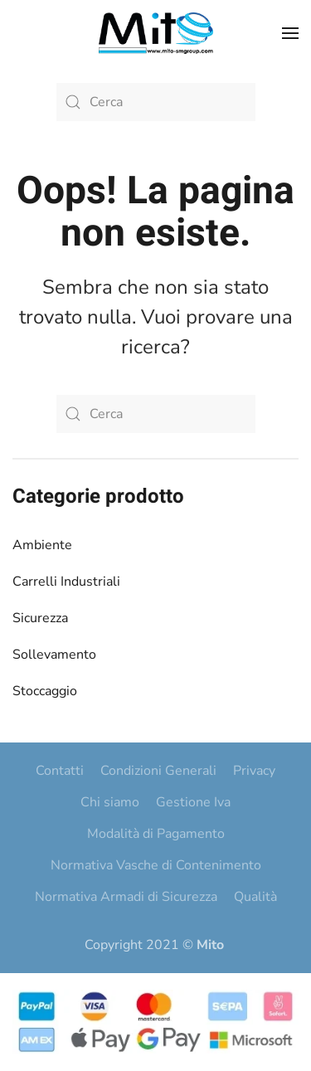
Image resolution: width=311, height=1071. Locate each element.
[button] (290, 33)
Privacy (254, 771)
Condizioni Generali (158, 771)
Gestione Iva (193, 802)
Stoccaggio (44, 691)
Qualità (255, 897)
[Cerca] (155, 102)
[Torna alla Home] (156, 33)
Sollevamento (54, 654)
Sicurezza (40, 618)
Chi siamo (109, 802)
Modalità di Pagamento (156, 834)
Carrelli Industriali (66, 581)
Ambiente (42, 545)
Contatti (60, 771)
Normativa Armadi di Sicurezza (126, 897)
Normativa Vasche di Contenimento (156, 865)
